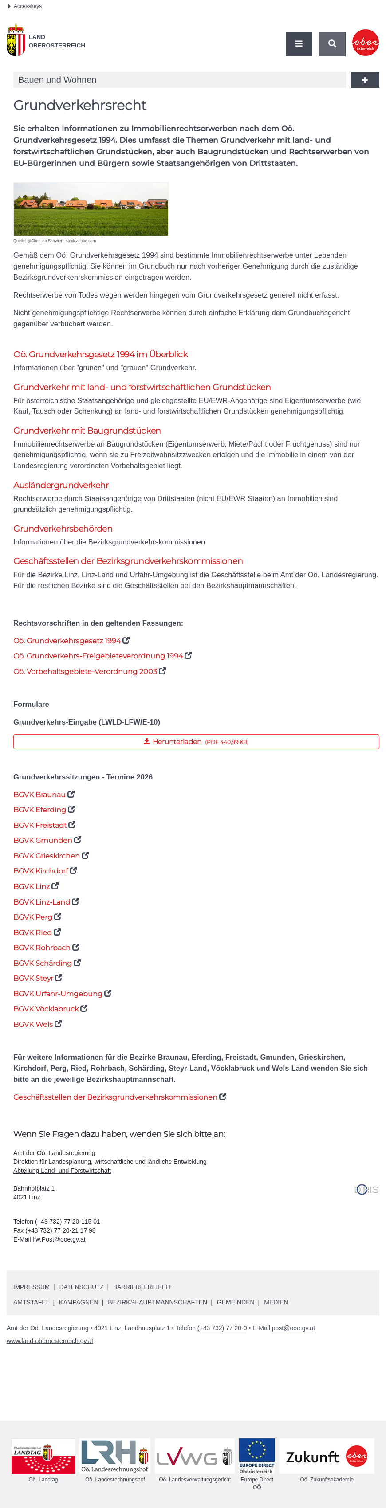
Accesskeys (25, 6)
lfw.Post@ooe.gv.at (59, 1247)
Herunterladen (131, 744)
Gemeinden (236, 1310)
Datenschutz (83, 1294)
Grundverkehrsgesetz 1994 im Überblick (100, 354)
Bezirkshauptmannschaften (157, 1310)
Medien (276, 1310)
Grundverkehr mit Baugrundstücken (87, 432)
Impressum (32, 1294)
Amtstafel (31, 1310)
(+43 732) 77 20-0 (222, 1336)
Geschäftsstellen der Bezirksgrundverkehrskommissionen (128, 564)
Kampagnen (78, 1310)
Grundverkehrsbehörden (63, 531)
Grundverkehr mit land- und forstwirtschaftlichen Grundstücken (142, 388)
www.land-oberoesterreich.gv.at (50, 1348)
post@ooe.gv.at (293, 1336)
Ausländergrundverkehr (61, 487)
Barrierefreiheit (146, 1294)
